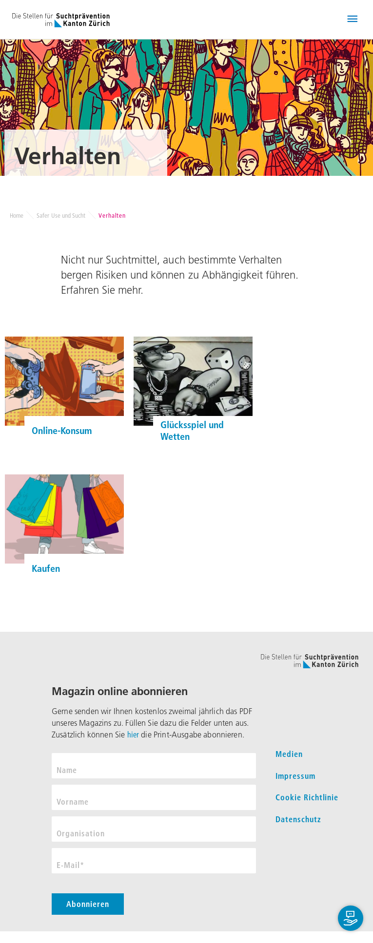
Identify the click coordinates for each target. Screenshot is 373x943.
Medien (289, 754)
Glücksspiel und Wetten (192, 430)
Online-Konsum (62, 430)
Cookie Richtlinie (306, 797)
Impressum (295, 776)
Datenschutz (298, 819)
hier (133, 734)
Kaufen (46, 568)
